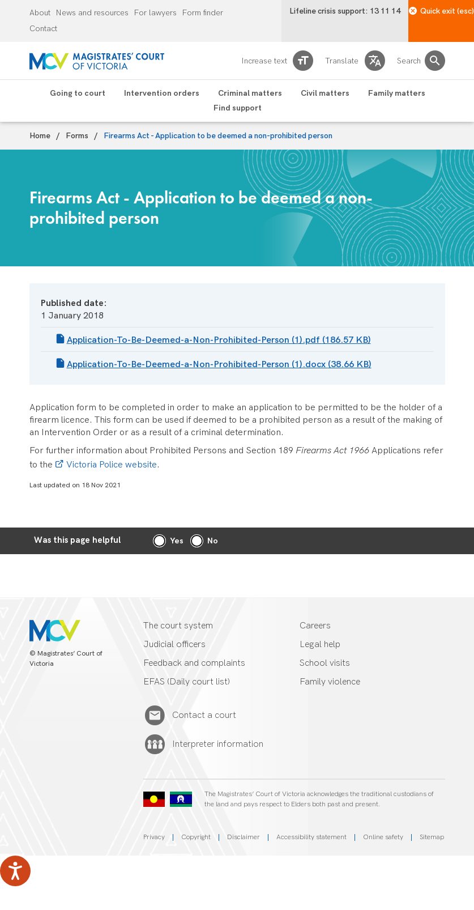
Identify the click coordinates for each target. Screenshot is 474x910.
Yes (176, 541)
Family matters (396, 93)
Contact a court (204, 715)
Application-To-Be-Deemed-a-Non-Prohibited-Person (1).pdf (219, 340)
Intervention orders (161, 93)
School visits (325, 663)
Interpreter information (217, 744)
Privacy (154, 837)
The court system (178, 625)
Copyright (196, 837)
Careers (315, 625)
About (39, 13)
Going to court (77, 93)
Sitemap (432, 837)
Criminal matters (250, 93)
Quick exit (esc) (441, 11)
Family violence (330, 682)
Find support (237, 108)
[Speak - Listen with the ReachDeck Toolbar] (15, 871)
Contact (43, 28)
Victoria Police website (111, 465)
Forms (77, 136)
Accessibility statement (311, 837)
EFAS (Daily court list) (186, 682)
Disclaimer (243, 837)
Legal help (320, 644)
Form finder (202, 13)
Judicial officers (174, 644)
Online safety (383, 837)
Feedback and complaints (194, 663)
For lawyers (155, 13)
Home (39, 136)
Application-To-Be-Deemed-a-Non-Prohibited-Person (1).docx (219, 364)
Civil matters (325, 93)
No (212, 541)
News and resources (92, 13)
